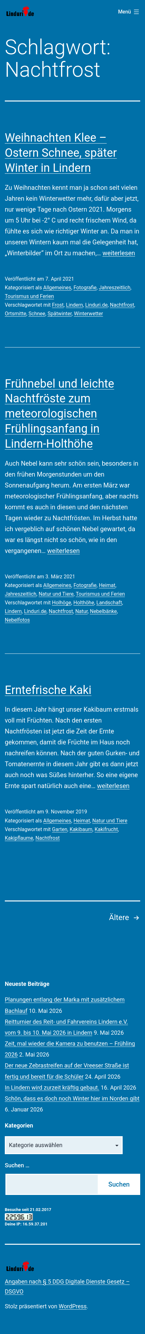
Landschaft (109, 603)
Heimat (107, 585)
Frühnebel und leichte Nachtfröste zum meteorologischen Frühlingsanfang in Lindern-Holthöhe (59, 414)
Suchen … (17, 1165)
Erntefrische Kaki (48, 690)
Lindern (74, 305)
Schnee (36, 314)
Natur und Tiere (56, 594)
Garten (59, 829)
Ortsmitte (15, 314)
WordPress (73, 1306)
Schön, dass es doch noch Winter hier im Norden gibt (72, 1098)
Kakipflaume (19, 838)
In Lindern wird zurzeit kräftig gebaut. (52, 1087)
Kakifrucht (106, 829)
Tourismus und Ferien (29, 296)
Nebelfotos (17, 620)
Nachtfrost (122, 305)
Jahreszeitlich (114, 288)
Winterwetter (88, 314)
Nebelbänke (103, 611)
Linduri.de (96, 305)
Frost (58, 305)
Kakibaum (81, 829)
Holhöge (61, 603)
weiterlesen (119, 253)
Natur (81, 611)
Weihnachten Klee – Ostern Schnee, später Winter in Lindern (61, 153)
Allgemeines (57, 288)
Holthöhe (83, 603)
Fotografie (84, 288)
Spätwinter (60, 314)
